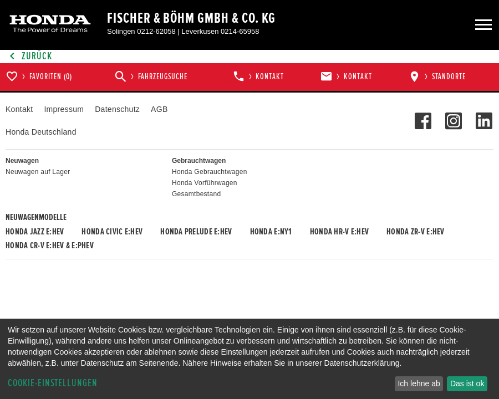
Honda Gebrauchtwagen (209, 172)
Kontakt (19, 109)
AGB (159, 109)
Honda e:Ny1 (271, 231)
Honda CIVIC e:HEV (112, 231)
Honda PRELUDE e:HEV (196, 231)
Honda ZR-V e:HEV (415, 231)
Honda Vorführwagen (204, 183)
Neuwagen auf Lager (38, 172)
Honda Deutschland (41, 131)
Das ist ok (467, 383)
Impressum (64, 109)
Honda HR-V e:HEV (339, 231)
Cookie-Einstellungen (53, 383)
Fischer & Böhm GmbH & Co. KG (191, 18)
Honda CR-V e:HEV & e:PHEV (50, 245)
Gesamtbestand (196, 194)
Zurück (29, 56)
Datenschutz (117, 109)
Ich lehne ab (419, 383)
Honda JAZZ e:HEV (35, 231)
